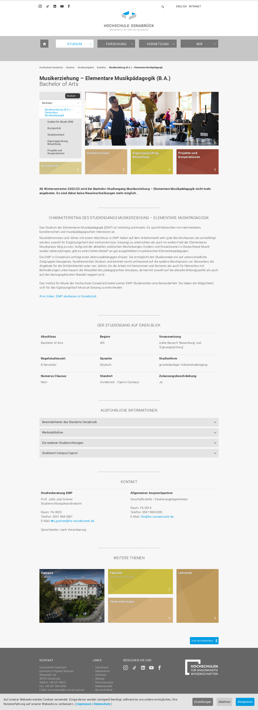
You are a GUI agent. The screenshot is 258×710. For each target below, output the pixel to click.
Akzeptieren (245, 702)
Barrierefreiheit (104, 690)
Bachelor (101, 67)
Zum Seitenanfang (202, 640)
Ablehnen (224, 702)
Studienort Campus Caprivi (60, 453)
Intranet (195, 6)
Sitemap (100, 678)
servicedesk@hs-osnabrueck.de (66, 690)
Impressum (83, 704)
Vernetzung (158, 44)
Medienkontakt (103, 686)
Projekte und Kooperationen (55, 152)
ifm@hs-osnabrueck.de (157, 516)
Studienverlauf (55, 134)
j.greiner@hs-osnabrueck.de (74, 521)
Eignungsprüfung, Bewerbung (57, 142)
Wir (199, 44)
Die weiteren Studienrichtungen (62, 443)
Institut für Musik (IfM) (60, 121)
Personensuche (104, 682)
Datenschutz (102, 704)
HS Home (100, 675)
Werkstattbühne (52, 432)
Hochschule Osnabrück (51, 67)
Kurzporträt (54, 128)
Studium (74, 44)
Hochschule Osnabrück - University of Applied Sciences (129, 21)
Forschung (116, 44)
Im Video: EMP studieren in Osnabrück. (69, 296)
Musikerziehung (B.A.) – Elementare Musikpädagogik (136, 67)
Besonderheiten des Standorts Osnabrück (69, 422)
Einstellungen (202, 702)
